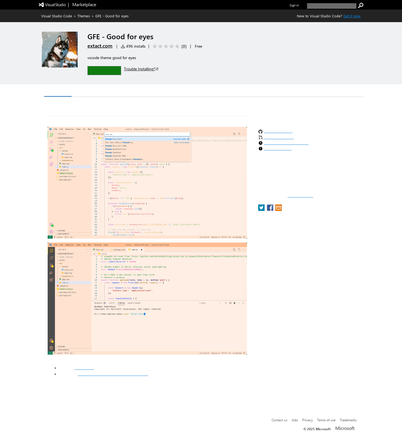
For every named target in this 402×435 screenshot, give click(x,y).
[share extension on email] (278, 209)
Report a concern (300, 196)
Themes (83, 15)
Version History (92, 91)
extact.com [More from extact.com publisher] (99, 45)
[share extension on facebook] (270, 209)
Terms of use (326, 420)
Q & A (122, 91)
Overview (58, 91)
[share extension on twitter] (262, 209)
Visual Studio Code (56, 15)
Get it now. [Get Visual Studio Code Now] (352, 15)
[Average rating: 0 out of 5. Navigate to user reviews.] (168, 46)
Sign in (294, 5)
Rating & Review (153, 91)
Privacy (307, 420)
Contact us (279, 420)
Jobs (295, 420)
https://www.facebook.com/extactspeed (113, 374)
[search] (331, 6)
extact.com (84, 368)
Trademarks (348, 420)
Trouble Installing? (141, 68)
